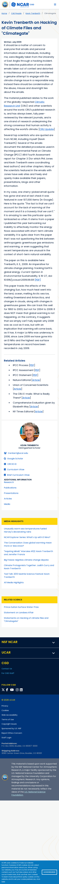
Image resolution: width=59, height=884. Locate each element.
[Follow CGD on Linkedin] (21, 690)
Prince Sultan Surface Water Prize (21, 607)
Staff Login (6, 737)
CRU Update (47, 129)
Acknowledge (49, 872)
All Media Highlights (14, 582)
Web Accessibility (9, 715)
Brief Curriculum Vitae (17, 474)
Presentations (11, 493)
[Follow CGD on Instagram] (17, 690)
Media (7, 504)
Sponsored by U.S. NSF (11, 728)
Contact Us (7, 668)
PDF (32, 365)
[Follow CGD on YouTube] (12, 690)
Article (36, 380)
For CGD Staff (8, 673)
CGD (32, 4)
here (3, 881)
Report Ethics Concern (12, 733)
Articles (8, 498)
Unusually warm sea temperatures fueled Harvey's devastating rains (25, 530)
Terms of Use (8, 719)
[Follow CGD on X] (4, 690)
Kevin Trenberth (33, 13)
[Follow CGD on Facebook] (8, 690)
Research (9, 482)
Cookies (5, 710)
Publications (10, 487)
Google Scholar (13, 458)
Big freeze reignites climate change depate (26, 559)
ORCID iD (10, 464)
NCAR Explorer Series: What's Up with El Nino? (27, 537)
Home (4, 13)
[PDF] (38, 279)
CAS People (16, 13)
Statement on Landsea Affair (19, 612)
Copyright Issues (9, 724)
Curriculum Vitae (14, 469)
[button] (53, 642)
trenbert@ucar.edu (16, 453)
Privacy (5, 706)
